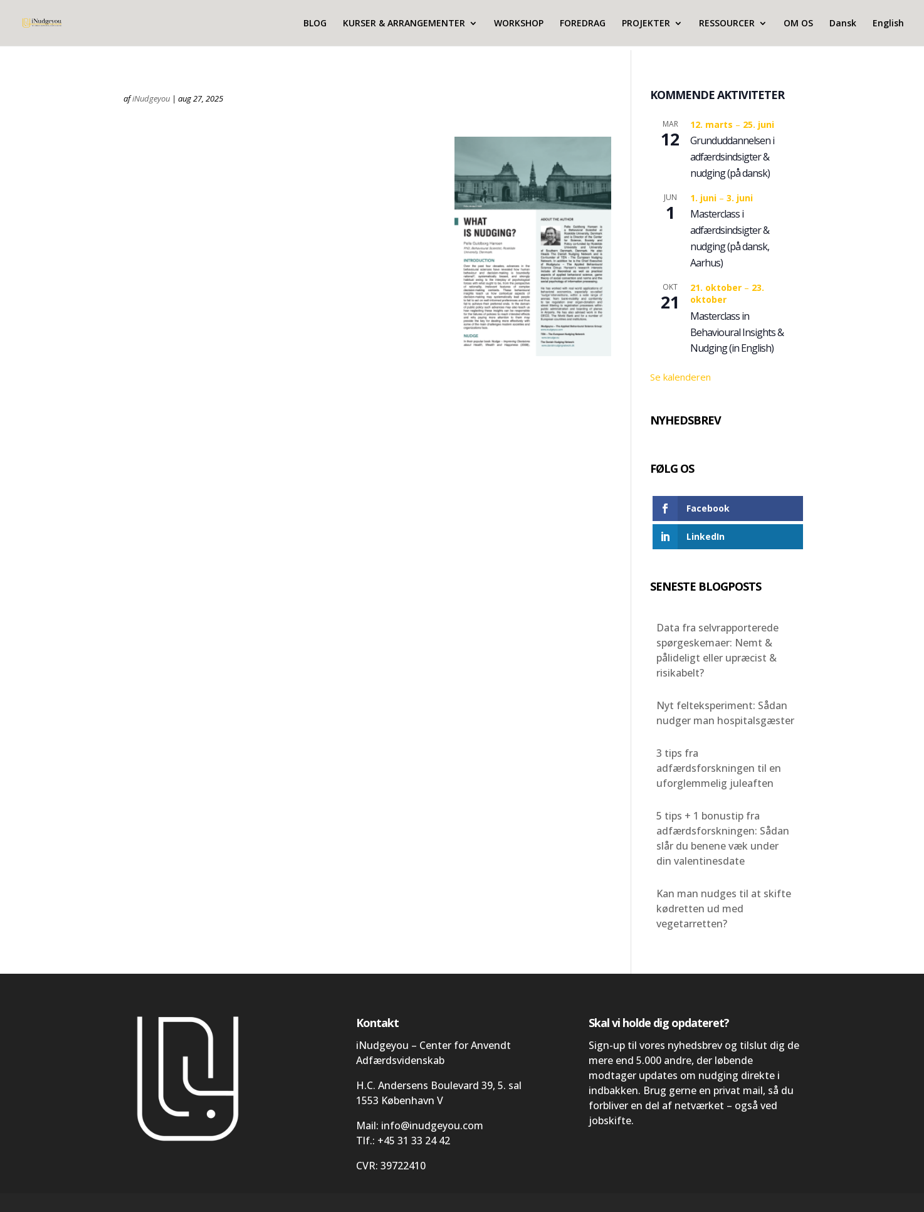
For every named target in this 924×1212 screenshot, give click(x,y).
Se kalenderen (680, 377)
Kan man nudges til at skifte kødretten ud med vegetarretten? (723, 908)
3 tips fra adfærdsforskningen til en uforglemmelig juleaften (718, 768)
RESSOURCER (727, 24)
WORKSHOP (518, 24)
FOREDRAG (583, 24)
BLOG (315, 24)
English (888, 24)
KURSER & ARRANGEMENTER (404, 24)
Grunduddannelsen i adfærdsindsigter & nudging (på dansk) (732, 157)
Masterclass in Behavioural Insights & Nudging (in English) (737, 332)
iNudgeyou (151, 98)
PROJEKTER (646, 24)
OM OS (798, 24)
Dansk (842, 24)
